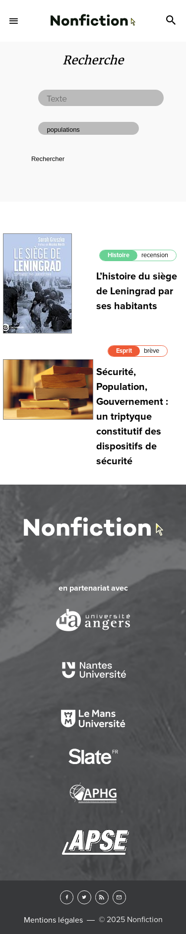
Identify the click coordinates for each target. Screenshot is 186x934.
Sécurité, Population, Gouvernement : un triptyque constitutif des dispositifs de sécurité (132, 416)
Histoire (118, 255)
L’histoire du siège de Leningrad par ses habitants (136, 291)
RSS (102, 897)
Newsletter (119, 897)
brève (151, 351)
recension (154, 255)
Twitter (84, 897)
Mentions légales (53, 920)
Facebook (66, 897)
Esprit (124, 351)
